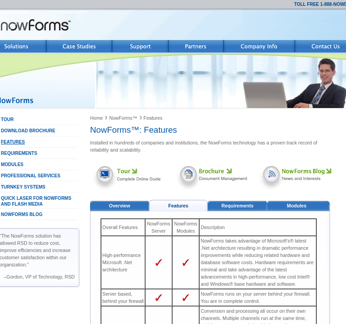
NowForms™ (123, 118)
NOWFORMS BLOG (21, 214)
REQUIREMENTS (19, 153)
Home (96, 118)
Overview (119, 205)
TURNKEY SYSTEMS (23, 186)
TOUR (7, 119)
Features (153, 118)
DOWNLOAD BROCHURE (28, 130)
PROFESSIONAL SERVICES (30, 175)
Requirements (238, 205)
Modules (296, 205)
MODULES (12, 164)
